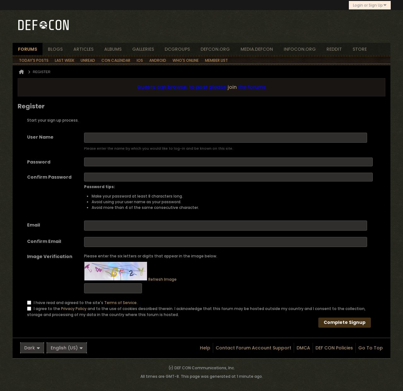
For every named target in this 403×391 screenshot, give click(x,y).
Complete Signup (345, 322)
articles (83, 49)
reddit (334, 49)
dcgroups (177, 49)
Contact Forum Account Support (253, 348)
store (360, 49)
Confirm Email (44, 241)
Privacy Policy (74, 308)
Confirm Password (49, 177)
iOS (140, 60)
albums (113, 49)
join (232, 87)
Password (38, 162)
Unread (88, 60)
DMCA (303, 348)
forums (27, 49)
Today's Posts (33, 60)
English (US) (67, 348)
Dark (32, 348)
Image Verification (49, 256)
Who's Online (186, 60)
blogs (55, 49)
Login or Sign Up (370, 5)
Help (205, 348)
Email (33, 225)
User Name (40, 137)
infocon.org (300, 49)
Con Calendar (115, 60)
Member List (216, 60)
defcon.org (215, 49)
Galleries (143, 49)
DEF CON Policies (334, 348)
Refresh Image (162, 279)
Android (157, 60)
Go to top (370, 348)
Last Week (64, 60)
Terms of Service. (121, 302)
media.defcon (257, 49)
